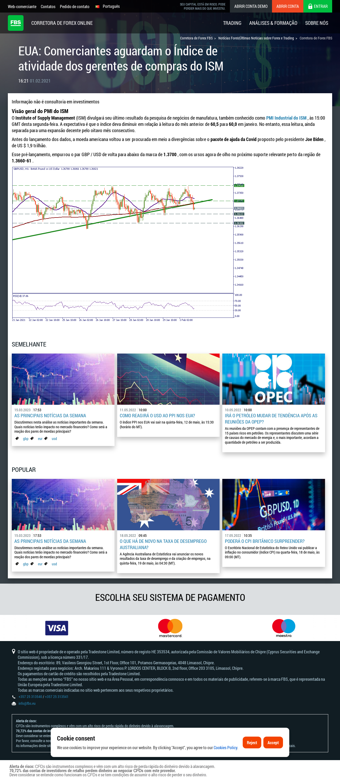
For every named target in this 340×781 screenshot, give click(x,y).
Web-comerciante (22, 6)
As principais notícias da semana (50, 415)
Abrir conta (287, 6)
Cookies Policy (225, 760)
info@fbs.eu (27, 703)
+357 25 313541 (57, 696)
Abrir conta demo (251, 6)
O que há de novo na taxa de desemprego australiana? (163, 544)
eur (40, 438)
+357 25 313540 (30, 696)
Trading (232, 23)
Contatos (48, 6)
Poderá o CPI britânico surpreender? (265, 541)
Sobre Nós (316, 23)
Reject (252, 755)
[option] (57, 628)
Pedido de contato (74, 6)
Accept (273, 755)
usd (54, 438)
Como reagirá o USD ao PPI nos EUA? (157, 415)
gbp (26, 438)
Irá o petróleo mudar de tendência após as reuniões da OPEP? (271, 418)
